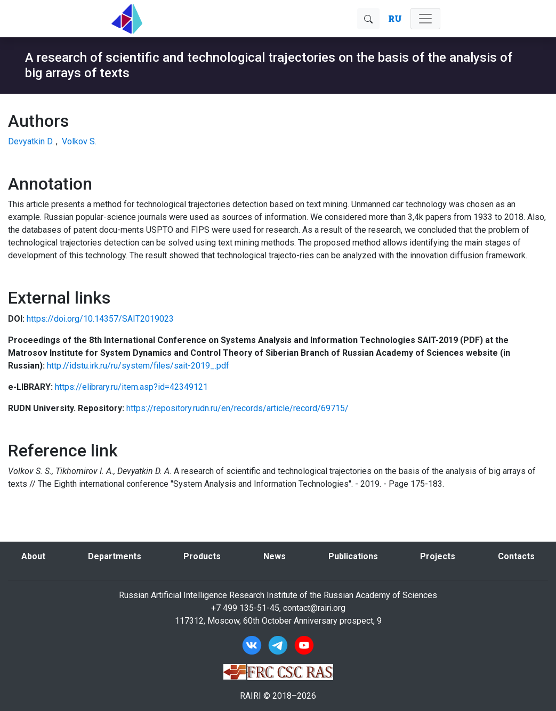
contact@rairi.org (314, 608)
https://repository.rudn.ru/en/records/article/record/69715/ (237, 408)
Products (202, 556)
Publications (353, 556)
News (274, 556)
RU (395, 18)
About (33, 556)
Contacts (516, 556)
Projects (437, 556)
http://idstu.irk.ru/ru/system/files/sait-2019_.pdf (138, 366)
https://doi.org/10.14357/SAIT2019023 (100, 319)
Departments (114, 556)
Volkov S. (79, 141)
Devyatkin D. (31, 141)
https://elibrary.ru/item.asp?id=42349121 (131, 387)
